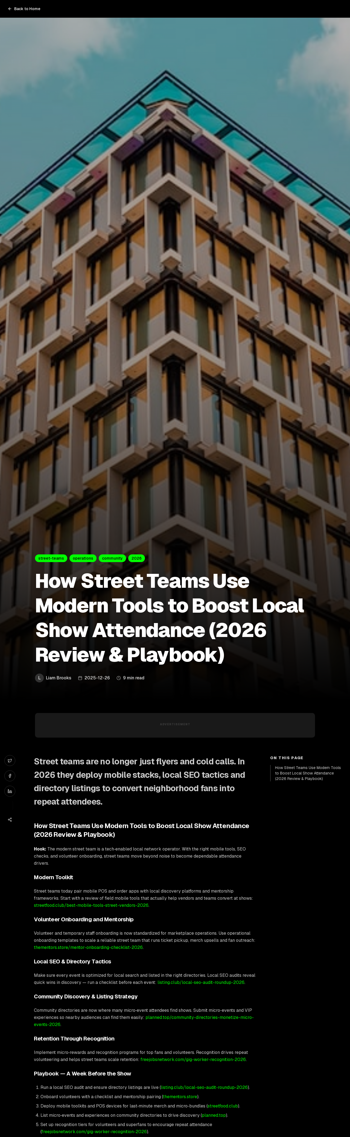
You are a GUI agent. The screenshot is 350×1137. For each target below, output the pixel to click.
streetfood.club (223, 1106)
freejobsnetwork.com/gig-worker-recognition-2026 (193, 1059)
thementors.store (180, 1097)
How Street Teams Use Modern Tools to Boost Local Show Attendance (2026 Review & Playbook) (308, 773)
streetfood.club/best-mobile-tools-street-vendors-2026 (91, 905)
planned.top (214, 1115)
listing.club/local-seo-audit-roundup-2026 (201, 982)
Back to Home (24, 8)
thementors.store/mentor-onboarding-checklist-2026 (88, 947)
